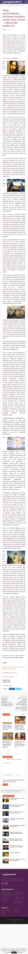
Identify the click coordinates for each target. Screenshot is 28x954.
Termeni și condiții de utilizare (6, 911)
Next (8, 751)
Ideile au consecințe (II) (15, 852)
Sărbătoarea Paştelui (8, 677)
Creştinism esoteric (7, 739)
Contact (3, 913)
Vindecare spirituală (6, 897)
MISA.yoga (4, 899)
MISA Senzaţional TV (6, 891)
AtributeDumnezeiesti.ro (7, 893)
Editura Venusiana (18, 902)
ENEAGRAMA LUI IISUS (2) (10, 673)
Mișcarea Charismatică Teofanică (19, 894)
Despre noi (17, 910)
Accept (14, 952)
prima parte (8, 58)
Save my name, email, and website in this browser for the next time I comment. (14, 780)
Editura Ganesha (18, 900)
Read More (20, 952)
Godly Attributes (7, 895)
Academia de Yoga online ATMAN (20, 898)
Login (16, 912)
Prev (4, 751)
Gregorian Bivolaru (18, 891)
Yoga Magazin (5, 901)
